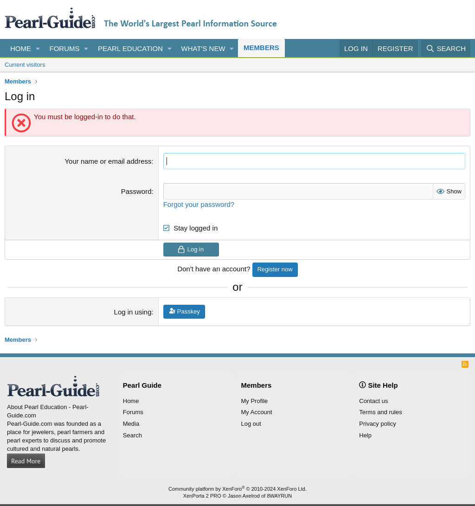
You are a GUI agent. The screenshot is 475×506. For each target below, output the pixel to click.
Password (136, 191)
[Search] (445, 48)
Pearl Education (130, 48)
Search (132, 435)
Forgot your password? (198, 204)
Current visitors (25, 64)
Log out (251, 423)
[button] (38, 48)
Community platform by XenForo (237, 489)
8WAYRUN (279, 496)
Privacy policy (377, 423)
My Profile (254, 400)
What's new (203, 48)
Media (131, 423)
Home (20, 48)
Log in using (133, 312)
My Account (256, 412)
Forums (65, 48)
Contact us (373, 400)
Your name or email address (107, 161)
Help (365, 435)
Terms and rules (380, 412)
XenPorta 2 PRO (202, 496)
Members (261, 47)
